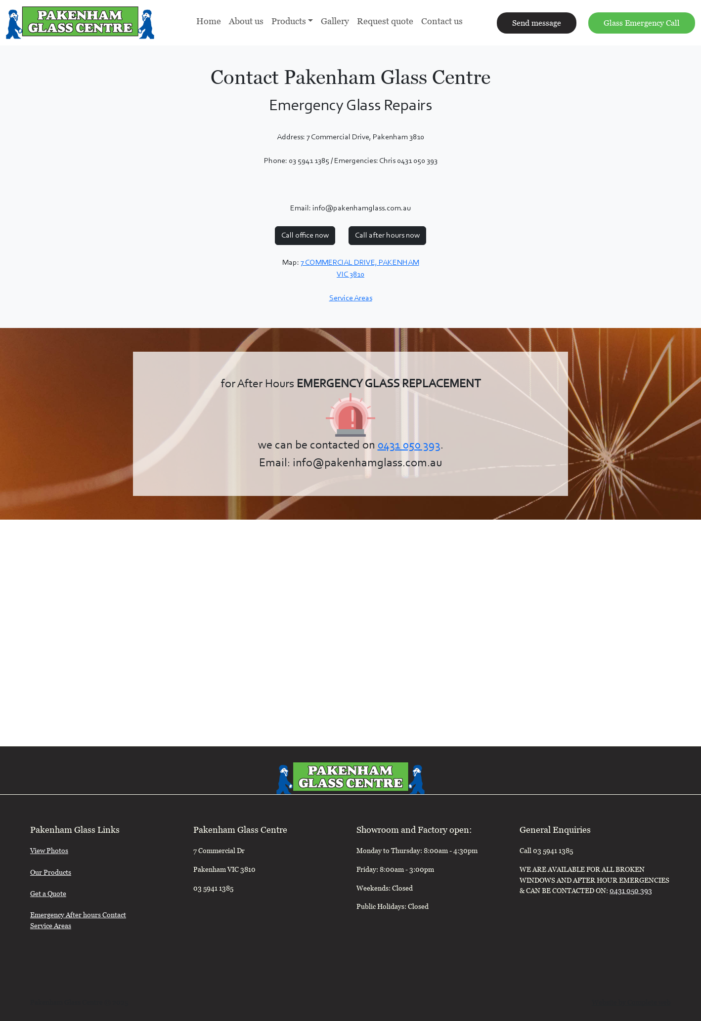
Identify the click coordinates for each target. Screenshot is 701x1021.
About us (246, 23)
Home (208, 23)
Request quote (385, 23)
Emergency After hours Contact (78, 916)
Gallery (335, 23)
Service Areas (350, 298)
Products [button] (288, 23)
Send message (536, 24)
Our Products (50, 873)
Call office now (305, 236)
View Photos (49, 852)
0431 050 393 (409, 445)
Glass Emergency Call (642, 24)
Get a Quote (48, 895)
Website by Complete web (631, 1003)
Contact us (442, 23)
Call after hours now (387, 236)
